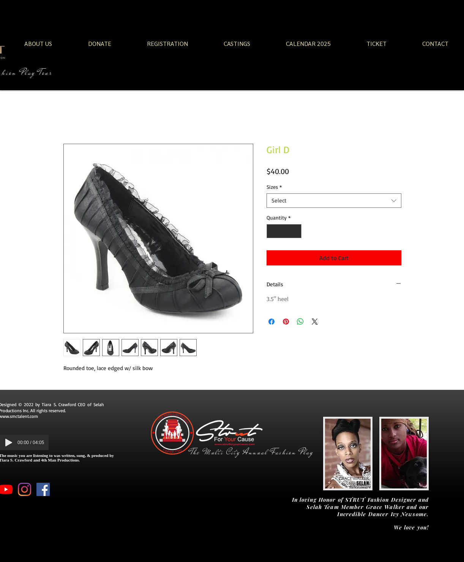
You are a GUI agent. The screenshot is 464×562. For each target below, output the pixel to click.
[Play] (8, 442)
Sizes (274, 187)
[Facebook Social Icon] (43, 489)
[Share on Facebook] (271, 321)
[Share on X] (314, 321)
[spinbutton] (284, 231)
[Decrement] (272, 231)
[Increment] (295, 231)
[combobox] (334, 200)
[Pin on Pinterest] (285, 321)
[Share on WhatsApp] (300, 321)
